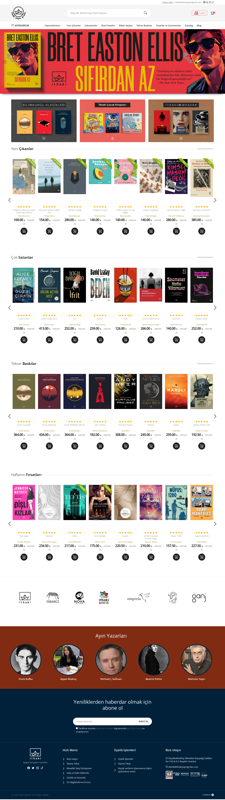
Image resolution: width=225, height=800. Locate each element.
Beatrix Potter (154, 679)
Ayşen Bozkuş (68, 679)
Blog (199, 25)
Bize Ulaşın (72, 759)
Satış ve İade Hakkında (78, 773)
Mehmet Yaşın (196, 679)
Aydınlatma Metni (105, 729)
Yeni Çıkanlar (74, 25)
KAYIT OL (143, 722)
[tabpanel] (112, 61)
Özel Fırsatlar (108, 25)
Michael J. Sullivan (111, 679)
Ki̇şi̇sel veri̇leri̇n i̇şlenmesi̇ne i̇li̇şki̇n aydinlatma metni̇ (135, 771)
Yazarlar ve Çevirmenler (168, 25)
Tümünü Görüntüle (205, 149)
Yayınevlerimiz (54, 25)
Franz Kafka (26, 679)
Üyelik (199, 12)
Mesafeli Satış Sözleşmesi (79, 769)
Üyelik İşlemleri (125, 759)
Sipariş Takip (167, 2)
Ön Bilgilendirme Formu (79, 782)
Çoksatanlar (91, 25)
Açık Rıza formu (134, 729)
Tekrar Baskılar (144, 25)
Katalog (189, 25)
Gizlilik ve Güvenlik (76, 778)
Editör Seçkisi (125, 25)
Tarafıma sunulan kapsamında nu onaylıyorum (110, 731)
